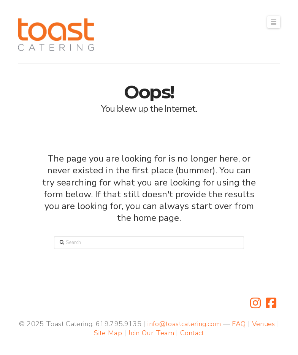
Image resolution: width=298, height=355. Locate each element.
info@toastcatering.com (184, 323)
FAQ (239, 323)
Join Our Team (151, 333)
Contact (192, 333)
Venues (263, 323)
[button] (273, 22)
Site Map (108, 333)
